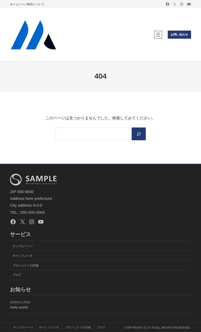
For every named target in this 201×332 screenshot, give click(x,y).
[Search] (139, 133)
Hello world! (19, 307)
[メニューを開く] (158, 35)
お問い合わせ (179, 34)
